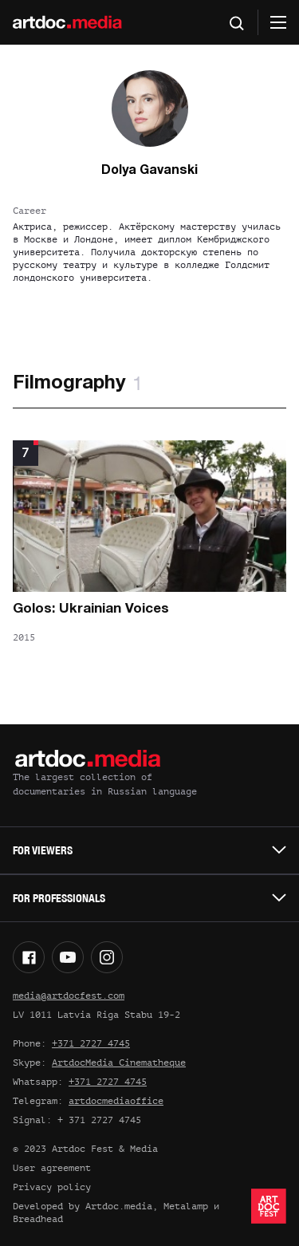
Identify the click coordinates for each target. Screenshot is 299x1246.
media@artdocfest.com (68, 995)
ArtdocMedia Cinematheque (119, 1062)
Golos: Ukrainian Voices (91, 609)
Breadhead (38, 1218)
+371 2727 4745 (91, 1043)
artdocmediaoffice (116, 1100)
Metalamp (185, 1206)
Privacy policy (52, 1187)
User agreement (52, 1167)
